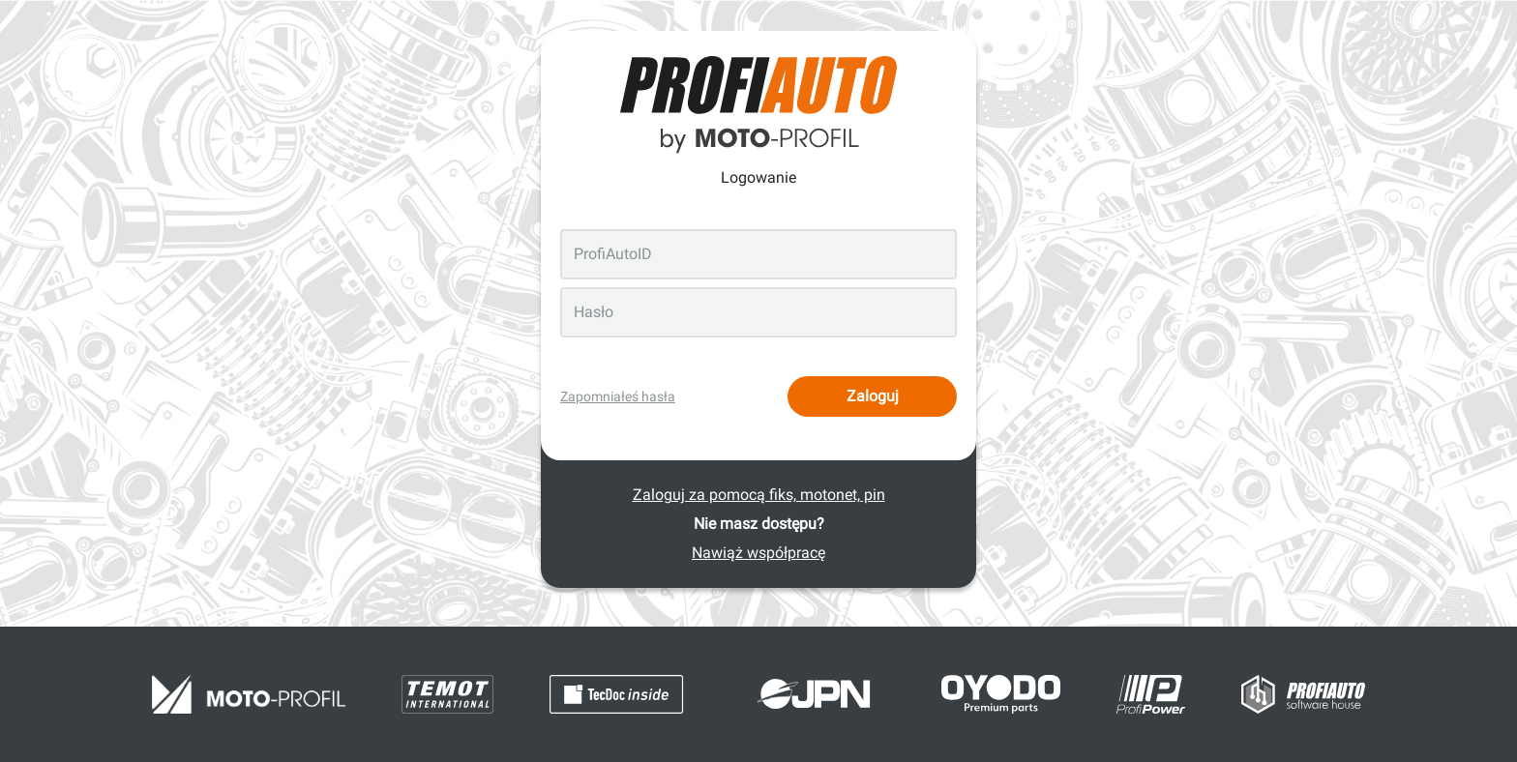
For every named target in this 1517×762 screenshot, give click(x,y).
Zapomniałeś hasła (617, 396)
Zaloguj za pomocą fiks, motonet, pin (759, 494)
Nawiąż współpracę (758, 552)
